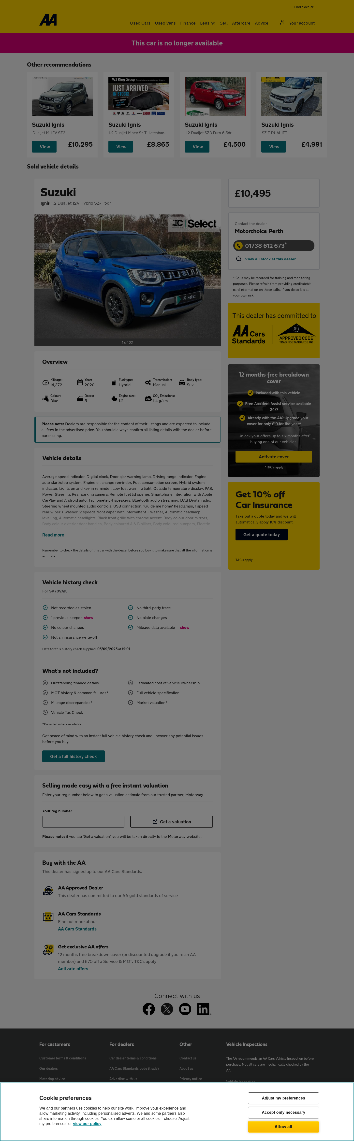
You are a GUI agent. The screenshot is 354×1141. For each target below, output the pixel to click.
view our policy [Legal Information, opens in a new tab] (87, 1124)
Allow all (284, 1126)
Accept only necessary (283, 1113)
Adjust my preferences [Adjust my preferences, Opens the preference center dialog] (283, 1098)
